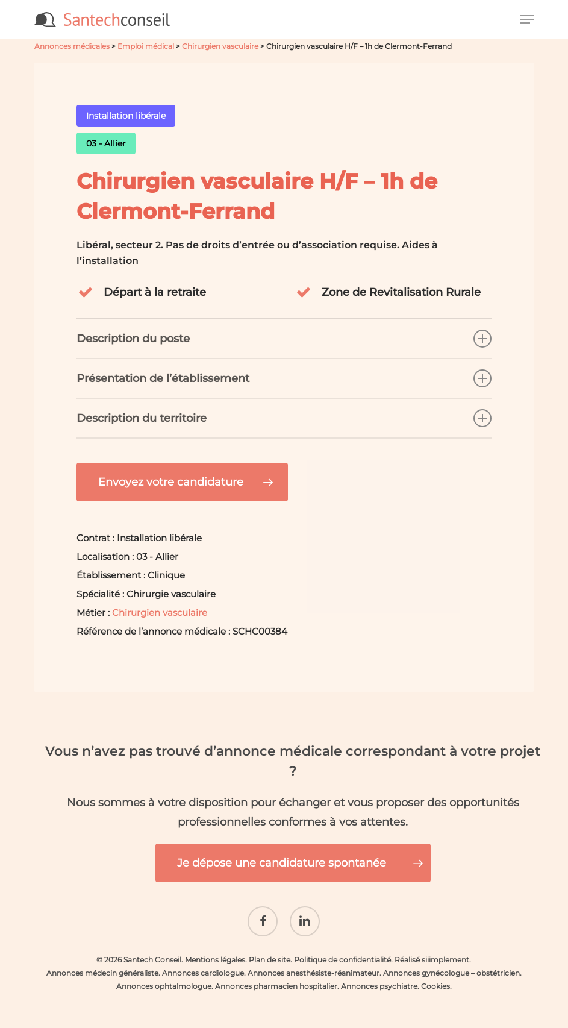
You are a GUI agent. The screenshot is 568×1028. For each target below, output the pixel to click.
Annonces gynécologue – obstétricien (451, 965)
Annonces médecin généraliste (102, 965)
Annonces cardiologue (203, 965)
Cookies (435, 978)
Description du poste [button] (284, 339)
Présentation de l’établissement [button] (284, 378)
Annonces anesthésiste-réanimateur (313, 965)
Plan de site (269, 952)
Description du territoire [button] (284, 418)
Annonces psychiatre (379, 978)
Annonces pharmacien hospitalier (276, 978)
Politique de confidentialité (342, 952)
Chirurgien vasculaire (220, 46)
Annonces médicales (72, 46)
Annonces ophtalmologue (163, 978)
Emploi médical (145, 46)
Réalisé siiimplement (432, 952)
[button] (527, 19)
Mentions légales (215, 952)
